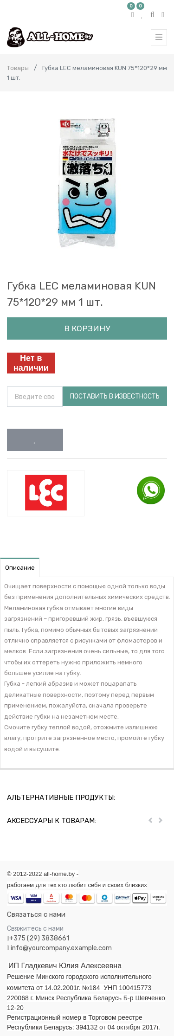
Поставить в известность (115, 396)
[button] (35, 440)
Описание (20, 567)
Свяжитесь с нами (35, 929)
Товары (18, 67)
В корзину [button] (87, 328)
